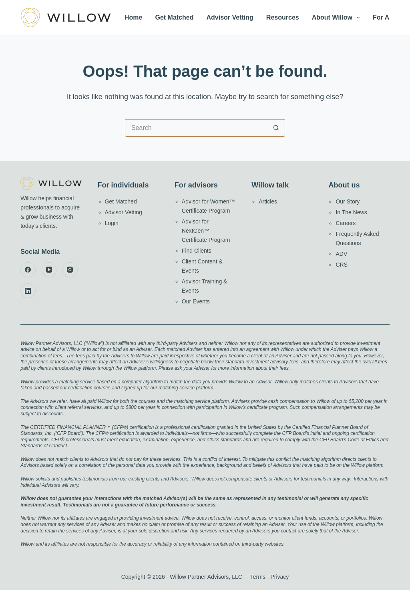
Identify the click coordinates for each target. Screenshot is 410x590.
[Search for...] (196, 128)
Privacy (279, 577)
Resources (282, 17)
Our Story (348, 201)
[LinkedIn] (28, 291)
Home (133, 17)
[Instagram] (70, 269)
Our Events (196, 301)
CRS (342, 264)
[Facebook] (28, 269)
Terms (257, 577)
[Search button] (276, 128)
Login (112, 223)
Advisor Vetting (230, 17)
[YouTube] (49, 269)
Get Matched (174, 17)
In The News (351, 212)
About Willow (337, 17)
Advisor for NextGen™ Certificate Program (206, 230)
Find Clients (196, 250)
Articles (268, 201)
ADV (341, 254)
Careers (346, 223)
